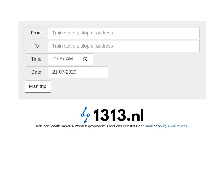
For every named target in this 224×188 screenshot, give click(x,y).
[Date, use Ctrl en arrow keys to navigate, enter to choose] (78, 72)
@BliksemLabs (175, 126)
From (36, 33)
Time (36, 59)
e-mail (148, 126)
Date (36, 72)
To (36, 46)
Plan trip (37, 86)
